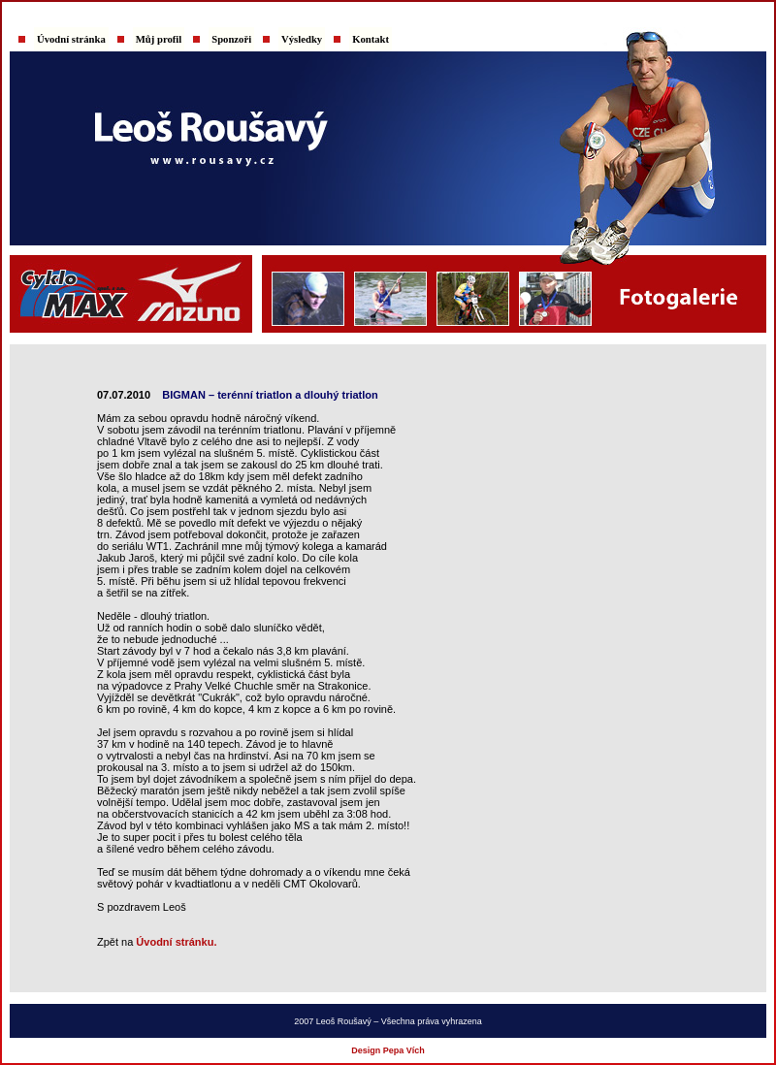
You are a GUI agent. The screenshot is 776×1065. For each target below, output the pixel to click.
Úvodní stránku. (176, 942)
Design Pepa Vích (388, 1050)
